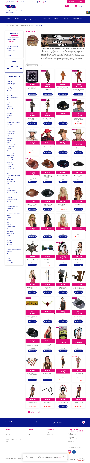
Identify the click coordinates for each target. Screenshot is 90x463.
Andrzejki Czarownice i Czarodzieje (12, 88)
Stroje (9, 55)
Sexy (8, 219)
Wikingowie (9, 253)
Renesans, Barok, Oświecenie (13, 213)
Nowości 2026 (10, 262)
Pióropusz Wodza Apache (62, 261)
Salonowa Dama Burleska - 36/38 (62, 375)
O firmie (28, 434)
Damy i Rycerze (10, 102)
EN (47, 1)
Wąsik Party (9, 244)
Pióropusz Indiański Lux (63, 402)
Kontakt (28, 432)
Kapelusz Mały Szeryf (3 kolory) (78, 176)
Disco (8, 104)
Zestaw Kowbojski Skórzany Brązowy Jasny (78, 288)
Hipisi (8, 129)
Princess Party (10, 208)
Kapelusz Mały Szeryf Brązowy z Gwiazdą (32, 205)
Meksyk (8, 173)
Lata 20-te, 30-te (10, 157)
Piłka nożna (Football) (12, 192)
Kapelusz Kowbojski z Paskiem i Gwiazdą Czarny (32, 344)
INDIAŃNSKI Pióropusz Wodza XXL (78, 346)
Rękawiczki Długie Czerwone (47, 344)
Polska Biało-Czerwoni (12, 201)
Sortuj (40, 65)
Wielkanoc (9, 251)
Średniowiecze (10, 233)
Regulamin (8, 434)
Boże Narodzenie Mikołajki (13, 97)
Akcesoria (10, 44)
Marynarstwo (10, 171)
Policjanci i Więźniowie (12, 199)
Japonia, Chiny (10, 138)
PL (46, 1)
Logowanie (71, 1)
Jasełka (9, 140)
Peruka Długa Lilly (78, 204)
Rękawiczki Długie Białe (78, 259)
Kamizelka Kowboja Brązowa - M (78, 232)
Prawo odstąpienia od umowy (13, 439)
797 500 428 (73, 443)
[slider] (8, 68)
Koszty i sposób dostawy (12, 432)
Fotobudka (9, 115)
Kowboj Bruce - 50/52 (32, 402)
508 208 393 (11, 1)
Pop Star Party (10, 204)
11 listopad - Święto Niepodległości (11, 84)
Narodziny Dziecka (11, 181)
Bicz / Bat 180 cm (47, 402)
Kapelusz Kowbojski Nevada (63, 146)
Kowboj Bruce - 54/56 (78, 402)
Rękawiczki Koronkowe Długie (32, 288)
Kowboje (9, 148)
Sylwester (9, 228)
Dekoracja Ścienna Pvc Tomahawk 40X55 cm (32, 374)
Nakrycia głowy (11, 50)
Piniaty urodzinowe (11, 195)
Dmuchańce (10, 106)
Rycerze (9, 217)
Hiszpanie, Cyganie (11, 131)
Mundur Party (10, 179)
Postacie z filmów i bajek (12, 206)
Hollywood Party (10, 133)
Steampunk (9, 224)
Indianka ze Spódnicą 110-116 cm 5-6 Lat (63, 88)
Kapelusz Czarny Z (63, 116)
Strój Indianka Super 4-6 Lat (47, 119)
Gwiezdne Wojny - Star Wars (13, 122)
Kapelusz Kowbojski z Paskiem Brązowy (32, 177)
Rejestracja (80, 1)
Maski (9, 48)
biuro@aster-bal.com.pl (76, 447)
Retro (8, 215)
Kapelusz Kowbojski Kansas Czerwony (47, 146)
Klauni (8, 142)
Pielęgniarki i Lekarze (11, 190)
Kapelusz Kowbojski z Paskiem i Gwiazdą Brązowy (47, 176)
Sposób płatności (10, 437)
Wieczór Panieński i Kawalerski (14, 249)
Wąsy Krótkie (63, 345)
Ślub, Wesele (10, 231)
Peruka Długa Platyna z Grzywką (63, 232)
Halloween (9, 124)
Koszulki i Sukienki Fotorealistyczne (11, 145)
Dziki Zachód (10, 41)
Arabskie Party (10, 93)
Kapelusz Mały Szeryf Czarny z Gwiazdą (47, 205)
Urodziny (9, 235)
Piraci (8, 188)
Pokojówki (9, 197)
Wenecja (9, 247)
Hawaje (8, 126)
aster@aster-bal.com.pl (24, 1)
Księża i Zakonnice (11, 155)
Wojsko (8, 258)
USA (8, 238)
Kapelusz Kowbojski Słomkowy (78, 148)
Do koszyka (33, 94)
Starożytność (10, 222)
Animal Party (10, 90)
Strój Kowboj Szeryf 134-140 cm (78, 90)
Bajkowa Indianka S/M (78, 373)
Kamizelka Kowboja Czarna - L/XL (63, 315)
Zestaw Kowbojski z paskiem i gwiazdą (63, 288)
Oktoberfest (10, 183)
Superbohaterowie (11, 226)
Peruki (9, 53)
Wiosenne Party (10, 256)
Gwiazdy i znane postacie (12, 120)
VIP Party (9, 240)
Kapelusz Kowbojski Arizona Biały (32, 146)
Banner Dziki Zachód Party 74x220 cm (32, 317)
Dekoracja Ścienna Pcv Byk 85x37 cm (47, 315)
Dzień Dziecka (10, 108)
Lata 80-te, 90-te (10, 164)
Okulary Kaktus (47, 259)
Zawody (9, 260)
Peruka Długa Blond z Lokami (63, 205)
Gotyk (8, 117)
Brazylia (9, 99)
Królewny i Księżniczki (12, 153)
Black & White (10, 95)
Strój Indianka (48, 89)
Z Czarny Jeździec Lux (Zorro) (32, 119)
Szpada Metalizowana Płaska (47, 288)
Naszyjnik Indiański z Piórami (47, 374)
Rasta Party (9, 210)
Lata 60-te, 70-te (10, 162)
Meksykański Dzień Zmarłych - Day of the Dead (14, 176)
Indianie (9, 135)
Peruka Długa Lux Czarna (47, 232)
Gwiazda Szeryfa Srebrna (32, 259)
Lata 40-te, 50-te (10, 159)
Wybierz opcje (48, 94)
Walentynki (9, 242)
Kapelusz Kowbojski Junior (63, 175)
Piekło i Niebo (10, 186)
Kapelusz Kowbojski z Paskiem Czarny (78, 317)
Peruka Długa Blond (32, 232)
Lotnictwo (9, 166)
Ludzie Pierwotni (10, 168)
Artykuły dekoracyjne (12, 46)
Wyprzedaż (9, 81)
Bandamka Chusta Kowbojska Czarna (32, 88)
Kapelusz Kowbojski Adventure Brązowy (78, 119)
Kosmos (9, 150)
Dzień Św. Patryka (11, 111)
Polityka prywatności (11, 442)
